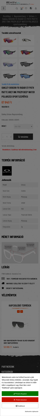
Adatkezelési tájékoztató (31, 411)
